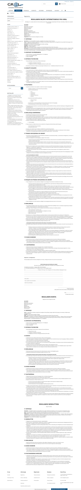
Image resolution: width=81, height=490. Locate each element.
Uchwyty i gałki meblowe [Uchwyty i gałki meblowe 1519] (12, 44)
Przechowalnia (36, 480)
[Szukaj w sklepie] (48, 4)
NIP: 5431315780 (63, 480)
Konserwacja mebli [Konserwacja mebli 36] (10, 67)
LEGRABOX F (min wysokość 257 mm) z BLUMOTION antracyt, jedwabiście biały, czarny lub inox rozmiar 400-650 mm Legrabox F (15, 123)
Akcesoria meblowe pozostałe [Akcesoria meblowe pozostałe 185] (12, 76)
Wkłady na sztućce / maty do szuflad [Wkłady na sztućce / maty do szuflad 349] (14, 41)
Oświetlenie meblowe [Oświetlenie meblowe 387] (11, 69)
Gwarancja (22, 483)
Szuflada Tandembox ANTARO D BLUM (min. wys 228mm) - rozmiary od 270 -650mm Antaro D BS (15, 103)
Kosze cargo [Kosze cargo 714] (9, 32)
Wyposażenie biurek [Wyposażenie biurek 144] (11, 55)
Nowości (8, 80)
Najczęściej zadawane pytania (25, 485)
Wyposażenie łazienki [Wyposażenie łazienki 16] (11, 58)
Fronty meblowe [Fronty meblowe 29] (10, 61)
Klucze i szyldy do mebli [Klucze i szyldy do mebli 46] (11, 47)
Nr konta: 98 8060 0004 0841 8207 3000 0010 (66, 483)
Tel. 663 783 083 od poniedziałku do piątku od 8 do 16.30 (66, 475)
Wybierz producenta (10, 18)
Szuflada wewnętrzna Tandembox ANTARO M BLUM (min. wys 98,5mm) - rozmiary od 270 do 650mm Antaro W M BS (15, 112)
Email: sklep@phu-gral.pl (64, 477)
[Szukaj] (56, 4)
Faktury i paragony (50, 477)
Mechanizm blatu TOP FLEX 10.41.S (14, 99)
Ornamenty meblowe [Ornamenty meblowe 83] (11, 63)
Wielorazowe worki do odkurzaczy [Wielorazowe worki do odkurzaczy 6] (13, 77)
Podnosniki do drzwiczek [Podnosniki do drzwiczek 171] (12, 28)
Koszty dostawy (49, 480)
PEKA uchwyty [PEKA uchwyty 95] (10, 50)
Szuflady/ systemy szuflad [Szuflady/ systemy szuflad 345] (12, 26)
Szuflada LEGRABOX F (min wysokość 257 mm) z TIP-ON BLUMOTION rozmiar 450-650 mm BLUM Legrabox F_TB (14, 120)
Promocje (9, 82)
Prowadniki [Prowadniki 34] (9, 31)
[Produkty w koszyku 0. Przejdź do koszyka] (62, 3)
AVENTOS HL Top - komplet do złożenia (14, 110)
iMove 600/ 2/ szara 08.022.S (12, 114)
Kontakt (8, 474)
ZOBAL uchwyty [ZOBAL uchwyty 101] (10, 48)
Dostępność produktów (51, 474)
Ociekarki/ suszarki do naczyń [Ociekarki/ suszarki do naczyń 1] (12, 35)
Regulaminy (23, 474)
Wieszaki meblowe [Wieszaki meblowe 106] (10, 45)
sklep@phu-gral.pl (62, 435)
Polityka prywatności (24, 480)
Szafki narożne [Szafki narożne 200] (10, 34)
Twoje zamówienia (37, 474)
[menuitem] (10, 11)
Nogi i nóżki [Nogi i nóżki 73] (9, 51)
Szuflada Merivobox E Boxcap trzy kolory (15, 101)
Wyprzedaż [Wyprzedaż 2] (9, 79)
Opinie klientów (10, 480)
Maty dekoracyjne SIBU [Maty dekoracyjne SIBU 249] (11, 42)
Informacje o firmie (10, 477)
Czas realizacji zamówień (51, 483)
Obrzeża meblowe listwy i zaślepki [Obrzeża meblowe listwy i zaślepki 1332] (13, 60)
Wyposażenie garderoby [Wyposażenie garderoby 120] (11, 57)
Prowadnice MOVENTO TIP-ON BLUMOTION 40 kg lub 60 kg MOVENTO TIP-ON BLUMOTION (15, 116)
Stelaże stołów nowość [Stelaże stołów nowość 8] (11, 37)
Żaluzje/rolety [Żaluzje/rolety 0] (9, 74)
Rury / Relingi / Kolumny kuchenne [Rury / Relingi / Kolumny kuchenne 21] (13, 70)
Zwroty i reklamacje (24, 477)
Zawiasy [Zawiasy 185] (8, 29)
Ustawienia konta (37, 477)
